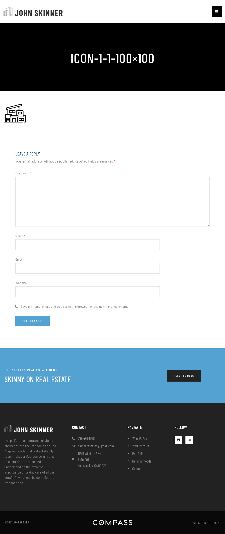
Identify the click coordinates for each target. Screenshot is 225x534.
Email (20, 259)
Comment (23, 173)
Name (20, 236)
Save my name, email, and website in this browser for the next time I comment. (74, 306)
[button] (217, 11)
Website (21, 283)
